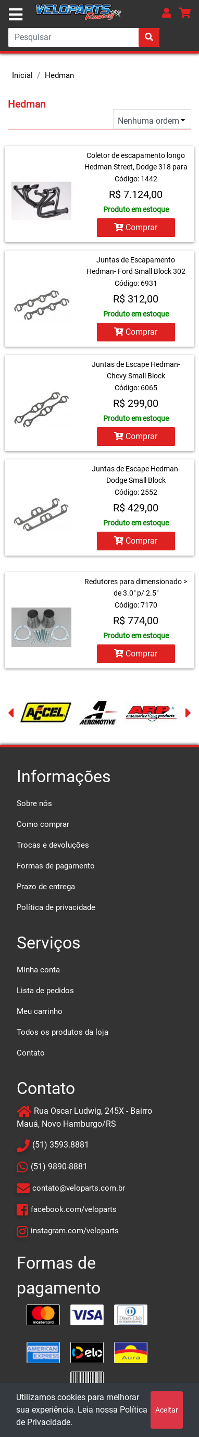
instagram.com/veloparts (75, 1230)
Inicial (22, 75)
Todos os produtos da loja (62, 1032)
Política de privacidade (56, 907)
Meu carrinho (40, 1011)
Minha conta (38, 969)
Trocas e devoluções (53, 845)
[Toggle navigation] (15, 14)
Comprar (135, 227)
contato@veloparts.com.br (78, 1188)
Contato (31, 1053)
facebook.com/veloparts (74, 1209)
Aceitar (166, 1410)
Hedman (59, 75)
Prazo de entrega (46, 886)
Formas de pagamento (56, 866)
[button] (167, 13)
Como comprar (43, 824)
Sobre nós (34, 803)
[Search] (83, 37)
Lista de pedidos (45, 990)
